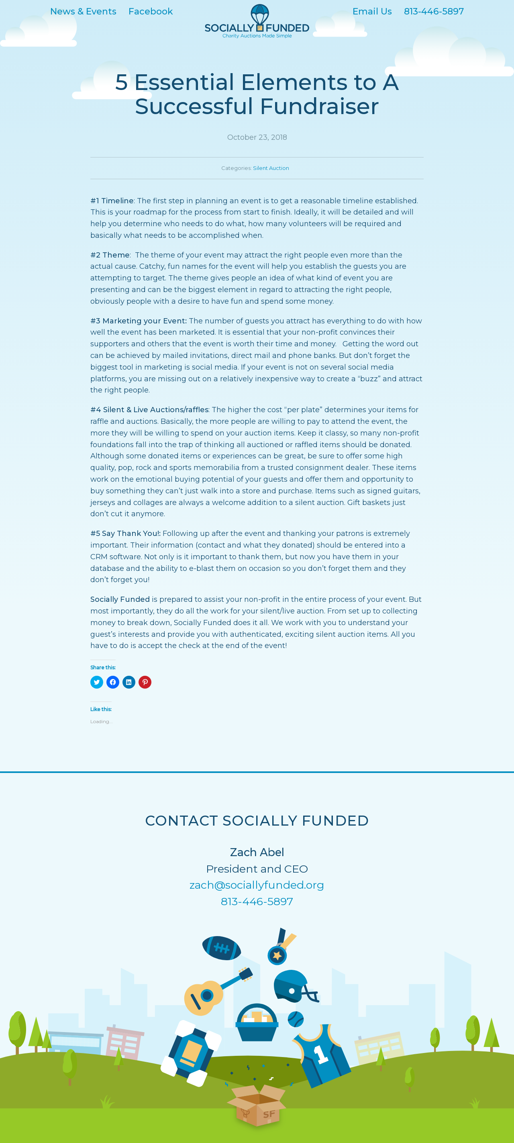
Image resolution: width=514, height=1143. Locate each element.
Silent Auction (271, 168)
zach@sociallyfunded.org (257, 884)
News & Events (83, 11)
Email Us (372, 11)
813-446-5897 (434, 11)
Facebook (150, 11)
